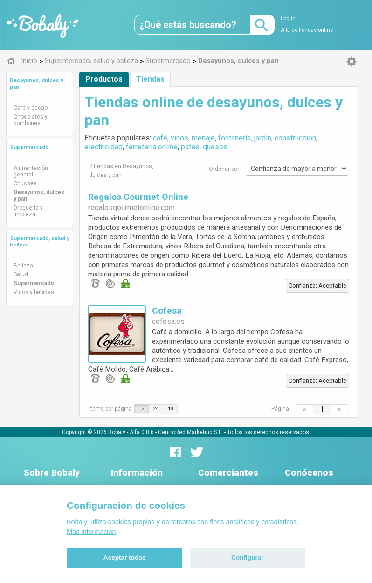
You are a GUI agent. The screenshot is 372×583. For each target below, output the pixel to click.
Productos (104, 79)
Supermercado (29, 147)
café (160, 137)
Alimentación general (31, 171)
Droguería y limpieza (28, 211)
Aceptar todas (124, 557)
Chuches (25, 183)
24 (155, 409)
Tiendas (150, 79)
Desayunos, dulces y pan (39, 195)
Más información (91, 531)
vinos (179, 137)
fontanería (234, 137)
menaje (203, 137)
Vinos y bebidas (34, 292)
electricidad (103, 146)
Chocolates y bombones (31, 119)
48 (170, 409)
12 (141, 409)
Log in (288, 18)
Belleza (23, 265)
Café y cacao (31, 108)
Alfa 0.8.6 (142, 431)
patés (190, 146)
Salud (21, 274)
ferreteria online (152, 146)
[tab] (40, 83)
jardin (262, 137)
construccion (295, 137)
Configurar (247, 557)
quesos (215, 146)
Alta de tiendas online (307, 30)
